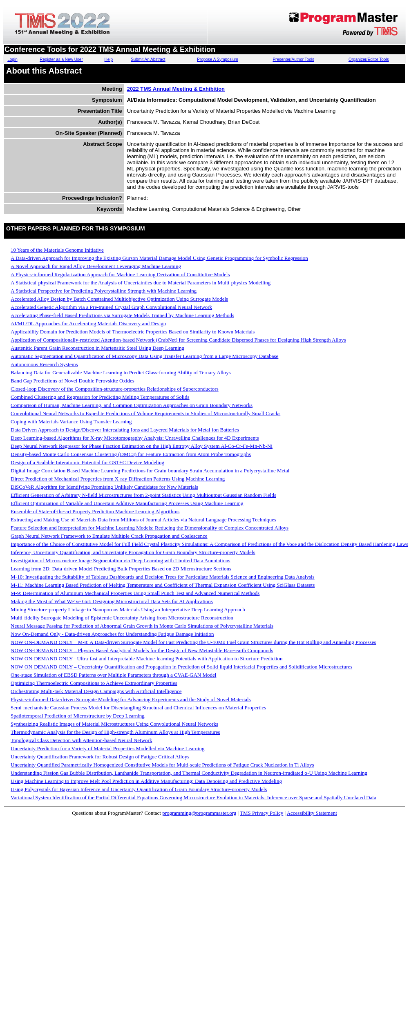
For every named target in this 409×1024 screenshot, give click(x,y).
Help (109, 59)
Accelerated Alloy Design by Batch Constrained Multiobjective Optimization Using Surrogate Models (119, 299)
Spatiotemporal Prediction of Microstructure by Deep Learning (78, 716)
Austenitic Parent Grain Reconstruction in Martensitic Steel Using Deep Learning (97, 348)
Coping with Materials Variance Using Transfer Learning (71, 421)
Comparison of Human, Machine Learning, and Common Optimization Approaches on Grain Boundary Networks (132, 405)
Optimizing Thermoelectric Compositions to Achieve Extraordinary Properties (94, 683)
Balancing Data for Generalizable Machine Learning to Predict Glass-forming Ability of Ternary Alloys (121, 372)
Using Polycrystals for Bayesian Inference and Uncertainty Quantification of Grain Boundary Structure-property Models (139, 789)
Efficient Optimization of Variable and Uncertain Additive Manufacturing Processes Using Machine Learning (127, 503)
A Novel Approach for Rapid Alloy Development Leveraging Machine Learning (96, 266)
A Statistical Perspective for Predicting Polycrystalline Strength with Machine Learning (104, 291)
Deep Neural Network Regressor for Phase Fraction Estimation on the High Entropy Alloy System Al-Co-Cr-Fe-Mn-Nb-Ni (142, 446)
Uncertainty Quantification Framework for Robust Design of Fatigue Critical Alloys (100, 756)
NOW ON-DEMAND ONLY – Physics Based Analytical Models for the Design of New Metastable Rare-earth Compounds (142, 650)
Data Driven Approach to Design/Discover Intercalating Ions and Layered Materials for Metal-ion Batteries (125, 430)
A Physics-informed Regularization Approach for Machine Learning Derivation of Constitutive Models (120, 274)
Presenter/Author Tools (293, 59)
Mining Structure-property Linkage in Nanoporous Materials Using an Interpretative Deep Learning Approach (128, 609)
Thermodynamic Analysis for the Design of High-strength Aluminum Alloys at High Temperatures (115, 732)
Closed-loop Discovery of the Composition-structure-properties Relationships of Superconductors (115, 389)
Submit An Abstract (148, 59)
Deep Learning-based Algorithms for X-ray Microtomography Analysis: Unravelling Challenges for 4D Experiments (135, 438)
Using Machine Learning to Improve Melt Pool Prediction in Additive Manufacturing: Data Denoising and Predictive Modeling (146, 781)
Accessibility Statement (312, 813)
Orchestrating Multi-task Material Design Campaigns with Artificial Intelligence (96, 691)
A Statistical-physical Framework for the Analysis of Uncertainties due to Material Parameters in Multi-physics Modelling (140, 282)
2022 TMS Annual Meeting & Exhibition (176, 89)
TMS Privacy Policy (261, 813)
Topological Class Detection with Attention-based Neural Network (81, 740)
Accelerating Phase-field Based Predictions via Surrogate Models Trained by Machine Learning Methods (122, 315)
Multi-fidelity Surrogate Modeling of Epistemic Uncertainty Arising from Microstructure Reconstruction (122, 618)
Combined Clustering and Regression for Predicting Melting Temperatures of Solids (100, 397)
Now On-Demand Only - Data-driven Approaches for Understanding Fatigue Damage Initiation (112, 634)
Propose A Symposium (217, 59)
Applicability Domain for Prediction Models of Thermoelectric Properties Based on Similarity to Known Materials (133, 332)
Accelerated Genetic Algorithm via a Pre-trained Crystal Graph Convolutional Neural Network (111, 307)
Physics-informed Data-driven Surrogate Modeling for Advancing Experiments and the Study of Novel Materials (131, 699)
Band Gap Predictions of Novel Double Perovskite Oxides (72, 381)
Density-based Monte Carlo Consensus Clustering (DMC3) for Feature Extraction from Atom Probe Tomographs (131, 454)
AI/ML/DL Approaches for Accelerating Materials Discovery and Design (88, 323)
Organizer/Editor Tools (369, 59)
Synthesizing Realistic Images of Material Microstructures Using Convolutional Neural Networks (114, 724)
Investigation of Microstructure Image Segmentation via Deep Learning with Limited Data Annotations (120, 560)
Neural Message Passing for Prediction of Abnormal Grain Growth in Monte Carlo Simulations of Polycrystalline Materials (142, 626)
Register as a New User (61, 59)
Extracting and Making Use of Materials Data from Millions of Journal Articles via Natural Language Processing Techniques (143, 519)
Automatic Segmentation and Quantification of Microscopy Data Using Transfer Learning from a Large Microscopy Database (144, 356)
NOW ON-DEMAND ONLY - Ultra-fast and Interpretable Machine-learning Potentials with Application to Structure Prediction (147, 658)
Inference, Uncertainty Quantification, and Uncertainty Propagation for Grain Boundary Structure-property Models (133, 552)
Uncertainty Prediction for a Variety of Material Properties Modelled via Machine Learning (107, 748)
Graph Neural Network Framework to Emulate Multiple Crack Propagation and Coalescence (109, 536)
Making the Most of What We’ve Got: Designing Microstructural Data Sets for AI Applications (112, 601)
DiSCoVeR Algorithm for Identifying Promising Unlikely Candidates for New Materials (104, 487)
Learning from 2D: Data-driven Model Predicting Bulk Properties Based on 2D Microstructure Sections (121, 569)
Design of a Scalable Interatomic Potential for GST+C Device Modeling (87, 462)
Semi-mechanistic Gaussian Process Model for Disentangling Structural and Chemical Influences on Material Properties (138, 707)
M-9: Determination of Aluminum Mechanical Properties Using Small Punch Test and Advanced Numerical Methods (135, 593)
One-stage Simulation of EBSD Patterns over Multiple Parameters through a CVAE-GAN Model (113, 675)
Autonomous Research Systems (44, 364)
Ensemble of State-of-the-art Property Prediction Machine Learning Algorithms (95, 511)
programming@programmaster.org (199, 813)
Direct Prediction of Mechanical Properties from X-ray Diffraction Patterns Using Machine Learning (118, 479)
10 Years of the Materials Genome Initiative (57, 250)
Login (12, 59)
